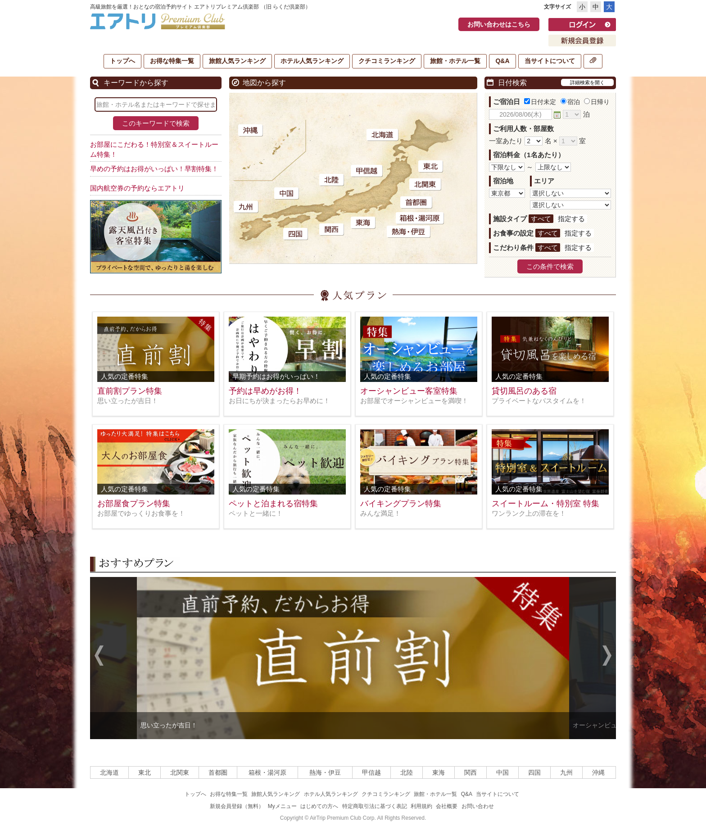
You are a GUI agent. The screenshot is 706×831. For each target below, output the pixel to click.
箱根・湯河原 (267, 772)
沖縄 (598, 772)
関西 (470, 772)
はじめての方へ (319, 806)
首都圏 (217, 772)
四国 (534, 772)
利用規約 (421, 806)
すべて (541, 219)
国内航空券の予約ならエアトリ (137, 188)
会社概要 (446, 806)
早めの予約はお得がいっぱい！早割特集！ (154, 169)
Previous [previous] (99, 656)
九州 (566, 772)
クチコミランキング (386, 60)
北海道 (109, 772)
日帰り (597, 101)
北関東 (179, 772)
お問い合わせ (478, 806)
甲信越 (371, 772)
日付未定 (540, 101)
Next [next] (606, 656)
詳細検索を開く (587, 82)
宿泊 (570, 101)
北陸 (406, 772)
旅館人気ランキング (237, 60)
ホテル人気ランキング (312, 60)
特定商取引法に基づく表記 (374, 806)
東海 (438, 772)
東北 (144, 772)
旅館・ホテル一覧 (455, 60)
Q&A (502, 60)
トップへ (122, 60)
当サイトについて (550, 60)
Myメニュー (282, 806)
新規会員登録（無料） (237, 806)
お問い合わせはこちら (498, 24)
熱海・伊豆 (325, 772)
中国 (502, 772)
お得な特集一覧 (172, 60)
